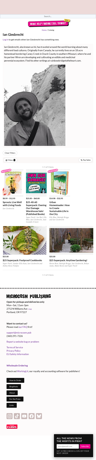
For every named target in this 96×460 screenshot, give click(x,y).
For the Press (14, 399)
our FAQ (23, 326)
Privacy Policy (14, 350)
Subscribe (85, 446)
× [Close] (90, 437)
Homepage (48, 7)
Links (11, 405)
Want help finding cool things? (48, 23)
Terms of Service (15, 347)
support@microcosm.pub (19, 332)
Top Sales (86, 160)
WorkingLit (22, 371)
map (30, 309)
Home (44, 30)
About (12, 393)
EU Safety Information (18, 354)
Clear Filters (10, 153)
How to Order (15, 380)
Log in (5, 39)
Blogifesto (13, 386)
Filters (10, 160)
